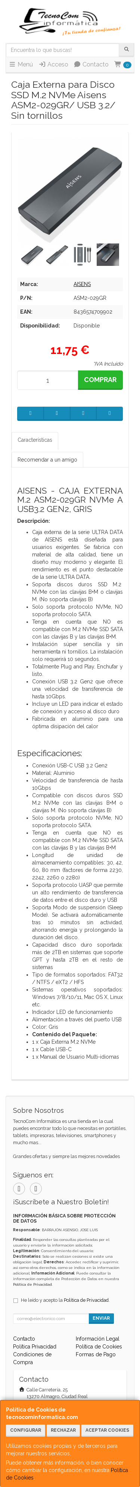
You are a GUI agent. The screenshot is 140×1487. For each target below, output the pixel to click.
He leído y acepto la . (65, 1300)
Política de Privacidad (32, 1284)
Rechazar (63, 1430)
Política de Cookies (99, 1347)
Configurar (25, 1430)
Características (35, 440)
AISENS (82, 284)
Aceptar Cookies (107, 1430)
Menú (21, 64)
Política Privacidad (34, 1347)
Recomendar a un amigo (47, 460)
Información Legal (97, 1339)
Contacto (91, 64)
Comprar (100, 380)
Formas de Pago (96, 1354)
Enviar (101, 1318)
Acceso (53, 64)
